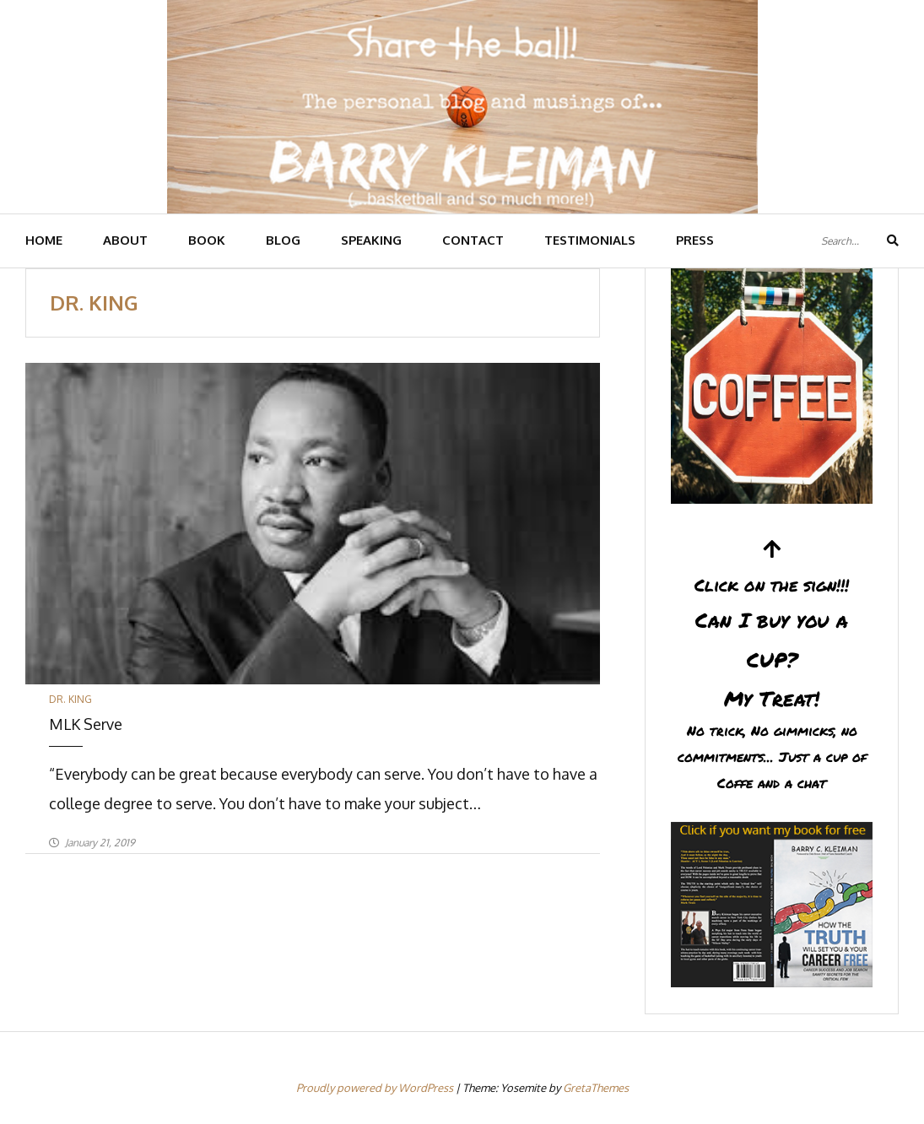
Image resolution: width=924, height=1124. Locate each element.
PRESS (695, 240)
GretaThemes (596, 1087)
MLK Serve (85, 724)
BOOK (206, 240)
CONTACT (473, 240)
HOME (43, 240)
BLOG (283, 240)
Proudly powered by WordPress (376, 1087)
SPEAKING (371, 240)
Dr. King (70, 699)
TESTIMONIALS (589, 240)
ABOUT (125, 240)
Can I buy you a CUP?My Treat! (772, 667)
